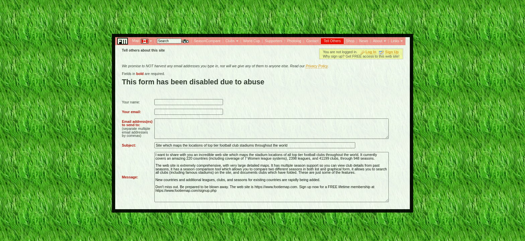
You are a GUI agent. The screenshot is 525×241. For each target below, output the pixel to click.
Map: (136, 40)
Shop (350, 41)
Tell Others (332, 41)
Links (395, 41)
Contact (312, 41)
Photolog (294, 41)
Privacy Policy (317, 66)
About (377, 41)
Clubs (229, 41)
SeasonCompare (207, 41)
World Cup (251, 41)
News (363, 41)
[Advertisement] (262, 15)
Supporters (273, 41)
